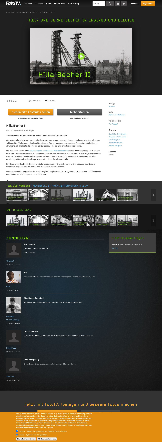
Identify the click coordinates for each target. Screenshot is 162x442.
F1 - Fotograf (113, 124)
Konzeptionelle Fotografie (117, 137)
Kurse (48, 4)
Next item (153, 195)
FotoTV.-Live (59, 4)
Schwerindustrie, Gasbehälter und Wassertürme (48, 151)
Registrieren (148, 4)
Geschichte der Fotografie (117, 134)
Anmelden (133, 4)
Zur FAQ (115, 248)
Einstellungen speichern (26, 439)
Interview (112, 107)
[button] (81, 57)
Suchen (110, 3)
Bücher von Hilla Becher (117, 115)
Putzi (8, 287)
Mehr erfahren (79, 112)
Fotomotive (24, 12)
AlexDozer (10, 376)
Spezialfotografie (114, 140)
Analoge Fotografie (115, 146)
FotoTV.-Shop (73, 4)
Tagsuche (124, 3)
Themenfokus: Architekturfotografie (57, 185)
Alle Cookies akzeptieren (47, 439)
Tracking (22, 431)
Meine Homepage (12, 320)
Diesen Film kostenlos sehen (31, 112)
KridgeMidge (11, 348)
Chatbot (21, 435)
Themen (39, 4)
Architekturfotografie (42, 12)
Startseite (11, 12)
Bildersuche (117, 3)
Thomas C (10, 261)
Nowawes (10, 317)
